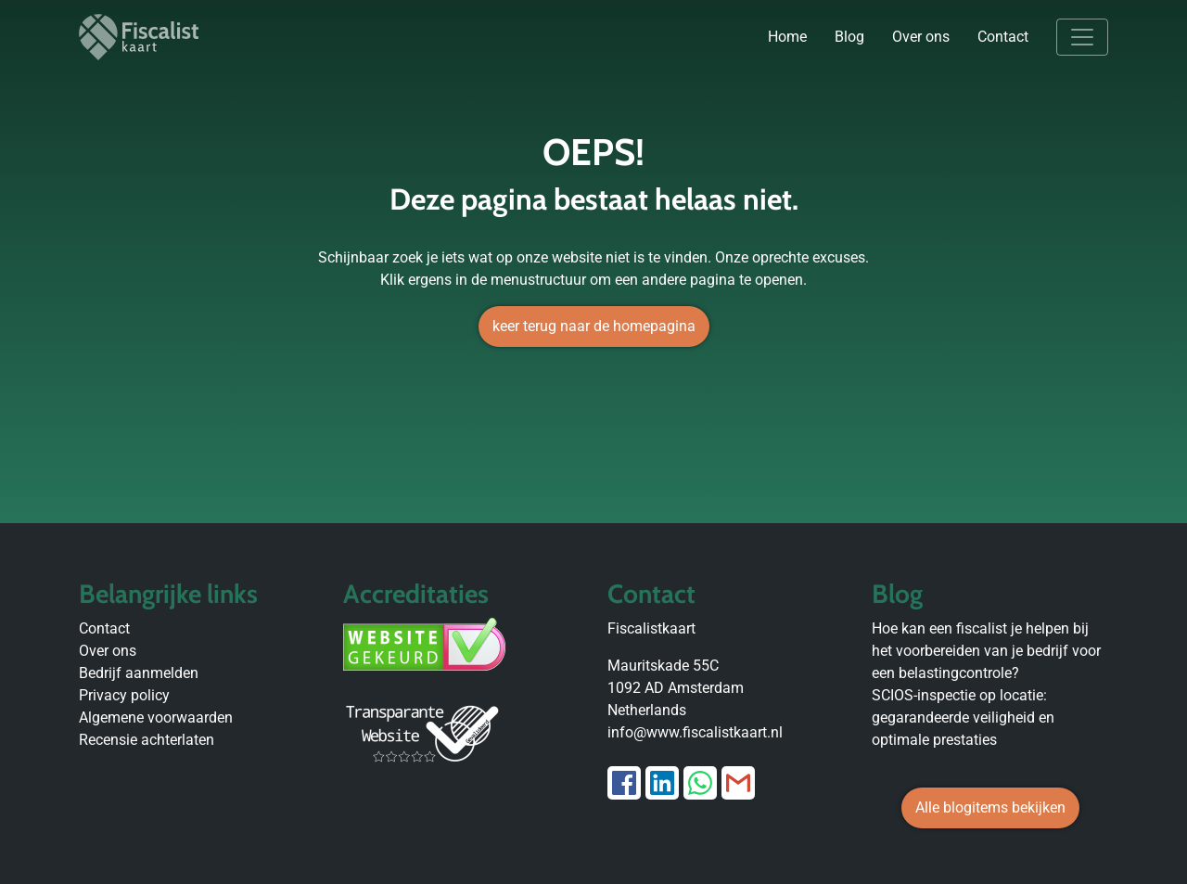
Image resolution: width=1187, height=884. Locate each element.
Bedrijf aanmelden (138, 673)
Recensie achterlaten (146, 740)
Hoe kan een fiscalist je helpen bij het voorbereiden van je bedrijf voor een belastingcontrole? (986, 651)
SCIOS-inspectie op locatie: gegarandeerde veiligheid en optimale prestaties (963, 717)
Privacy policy (124, 695)
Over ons (921, 36)
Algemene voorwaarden (156, 717)
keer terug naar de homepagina (594, 326)
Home (787, 36)
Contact (1002, 36)
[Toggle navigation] (1082, 37)
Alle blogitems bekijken (990, 807)
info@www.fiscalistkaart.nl (695, 732)
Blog (849, 36)
